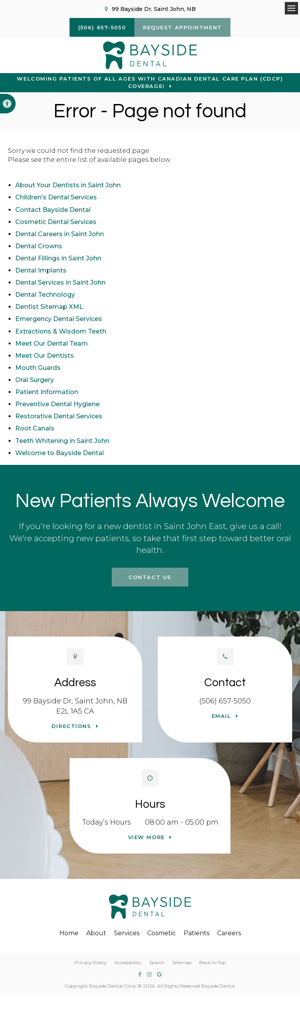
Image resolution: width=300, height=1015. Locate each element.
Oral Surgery (34, 380)
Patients (196, 933)
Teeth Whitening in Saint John (62, 441)
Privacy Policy (91, 962)
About (96, 933)
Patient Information (46, 392)
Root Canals (34, 428)
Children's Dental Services (56, 197)
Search (156, 962)
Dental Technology (45, 294)
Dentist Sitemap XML (49, 306)
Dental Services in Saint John (60, 282)
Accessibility (127, 962)
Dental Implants (40, 270)
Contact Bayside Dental (53, 209)
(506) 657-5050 (225, 701)
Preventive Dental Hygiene (57, 404)
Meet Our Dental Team (51, 343)
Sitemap (181, 962)
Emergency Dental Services (58, 319)
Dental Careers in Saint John (59, 234)
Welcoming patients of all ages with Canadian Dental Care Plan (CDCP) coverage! (150, 82)
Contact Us (150, 577)
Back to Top (212, 962)
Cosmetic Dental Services (55, 222)
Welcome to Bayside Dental (59, 453)
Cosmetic (161, 933)
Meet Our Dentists (44, 355)
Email (221, 716)
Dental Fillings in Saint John (58, 258)
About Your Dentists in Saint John (68, 185)
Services (126, 933)
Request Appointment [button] (182, 27)
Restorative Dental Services (58, 416)
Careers (229, 933)
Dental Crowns (38, 246)
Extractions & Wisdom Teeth (60, 331)
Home (69, 933)
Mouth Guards (38, 367)
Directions (71, 726)
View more (146, 837)
